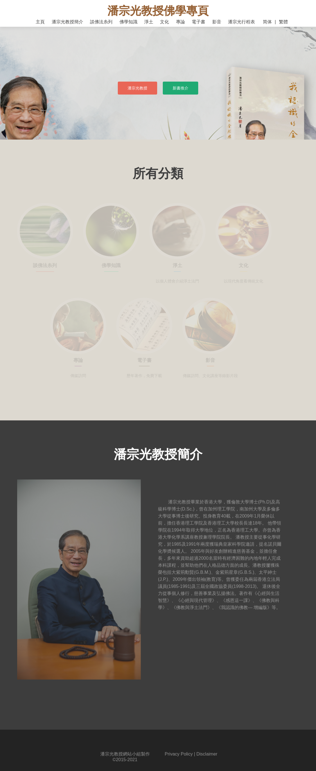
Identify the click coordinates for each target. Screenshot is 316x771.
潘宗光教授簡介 (67, 21)
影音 (216, 21)
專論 (180, 21)
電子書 (198, 21)
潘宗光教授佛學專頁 (158, 11)
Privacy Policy (179, 754)
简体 (267, 21)
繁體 (283, 21)
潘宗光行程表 (241, 21)
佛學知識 (128, 21)
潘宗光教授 (137, 88)
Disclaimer (206, 754)
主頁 (40, 21)
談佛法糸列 (101, 21)
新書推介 (180, 88)
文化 (164, 21)
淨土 (148, 21)
